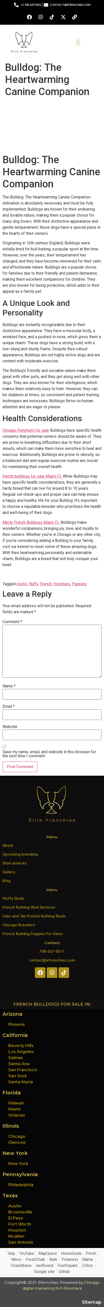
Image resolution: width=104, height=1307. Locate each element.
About (8, 845)
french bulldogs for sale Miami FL (32, 476)
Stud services (15, 863)
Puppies (79, 584)
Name (9, 686)
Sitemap (91, 1302)
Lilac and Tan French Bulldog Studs (34, 916)
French (46, 584)
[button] (78, 42)
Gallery (9, 872)
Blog (7, 881)
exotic (22, 584)
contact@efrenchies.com (52, 960)
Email (9, 707)
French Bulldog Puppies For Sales (33, 934)
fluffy (33, 584)
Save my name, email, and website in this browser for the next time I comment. (49, 754)
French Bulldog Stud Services (29, 907)
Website (10, 727)
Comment (12, 622)
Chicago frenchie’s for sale (26, 430)
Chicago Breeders (19, 925)
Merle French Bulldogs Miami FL (31, 522)
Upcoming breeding (20, 854)
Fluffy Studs (13, 898)
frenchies (62, 584)
